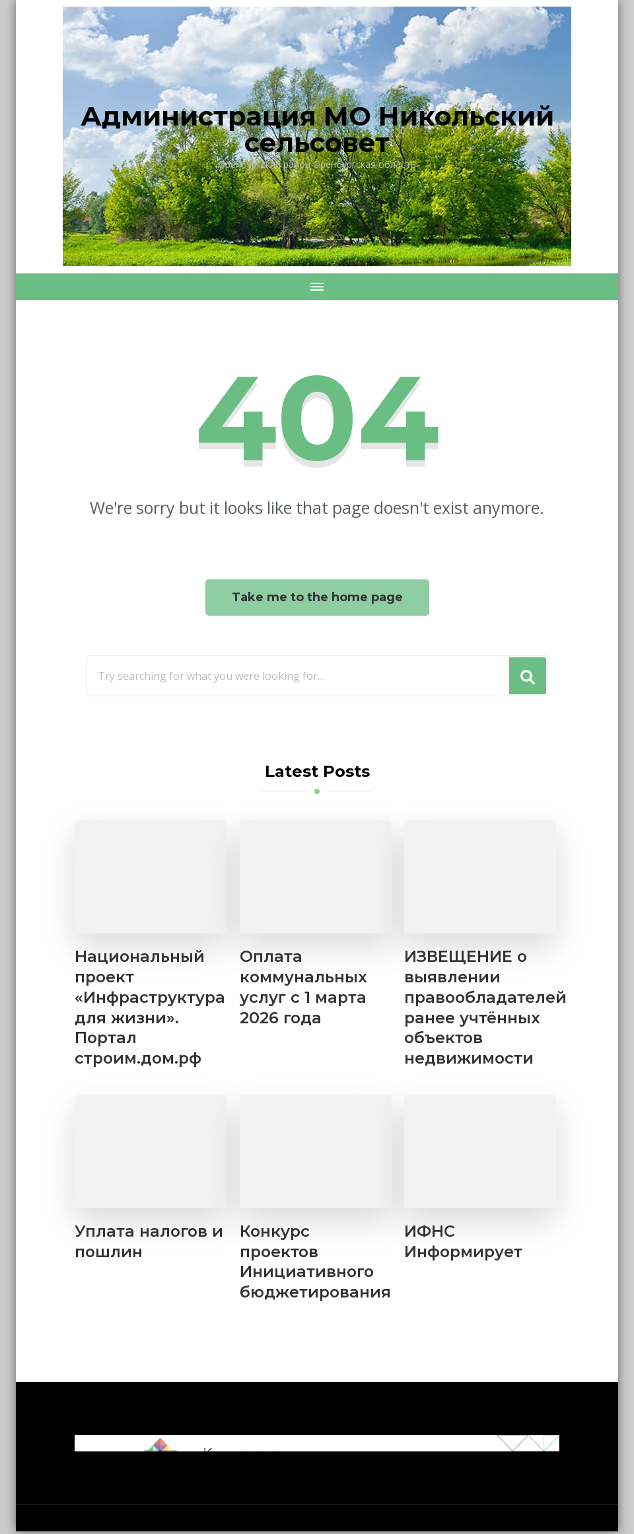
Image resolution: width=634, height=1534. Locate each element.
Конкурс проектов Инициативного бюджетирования (316, 1264)
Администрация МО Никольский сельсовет (317, 129)
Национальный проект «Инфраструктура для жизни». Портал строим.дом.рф (151, 1008)
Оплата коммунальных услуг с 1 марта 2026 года (304, 987)
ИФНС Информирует (464, 1243)
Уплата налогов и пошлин (150, 1243)
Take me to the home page (317, 597)
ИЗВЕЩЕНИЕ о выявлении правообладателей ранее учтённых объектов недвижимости (486, 1008)
